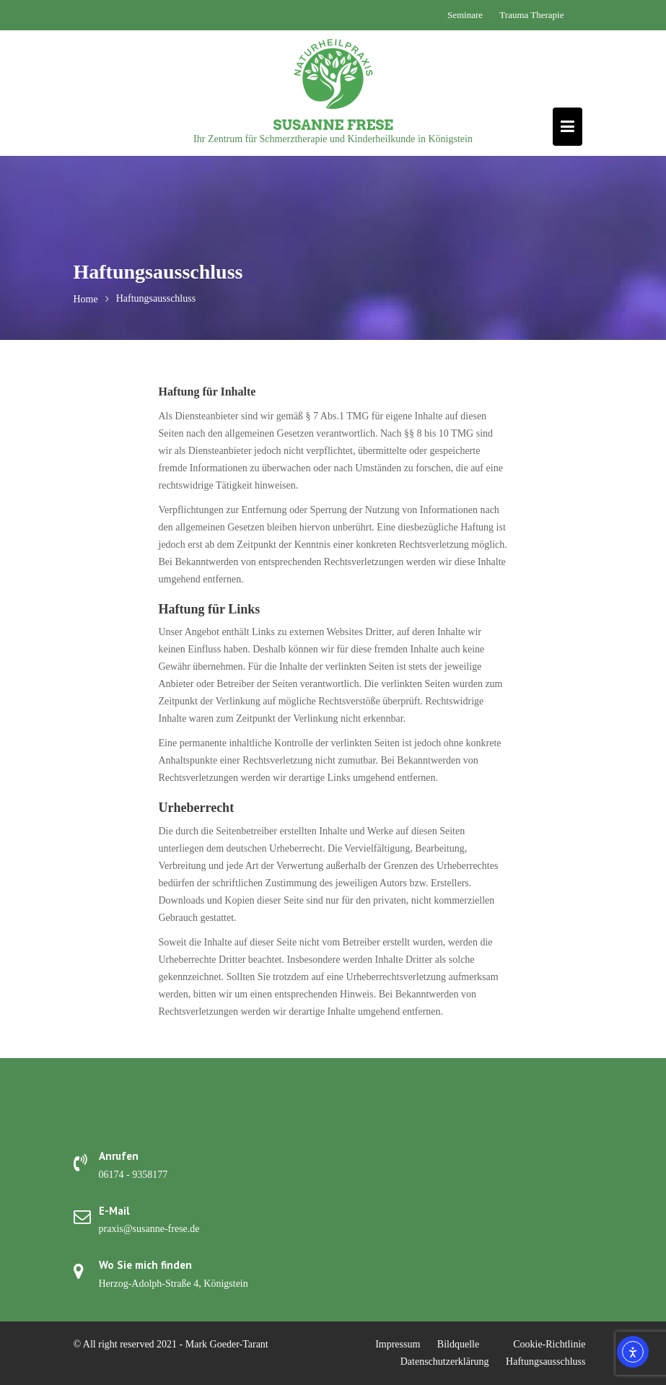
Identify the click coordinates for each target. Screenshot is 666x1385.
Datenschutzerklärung (444, 1361)
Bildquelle (458, 1344)
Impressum (397, 1344)
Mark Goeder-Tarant (226, 1344)
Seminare (465, 14)
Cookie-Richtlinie (549, 1344)
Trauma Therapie (531, 14)
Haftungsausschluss (545, 1361)
